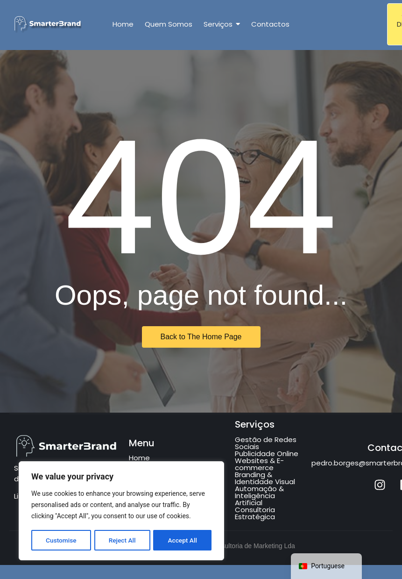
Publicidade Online (266, 453)
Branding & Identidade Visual (265, 478)
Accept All (182, 540)
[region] (121, 511)
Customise (61, 540)
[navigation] (326, 566)
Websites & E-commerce (259, 464)
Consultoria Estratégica (255, 513)
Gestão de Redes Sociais (265, 443)
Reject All (122, 540)
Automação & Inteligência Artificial (259, 496)
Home (139, 458)
